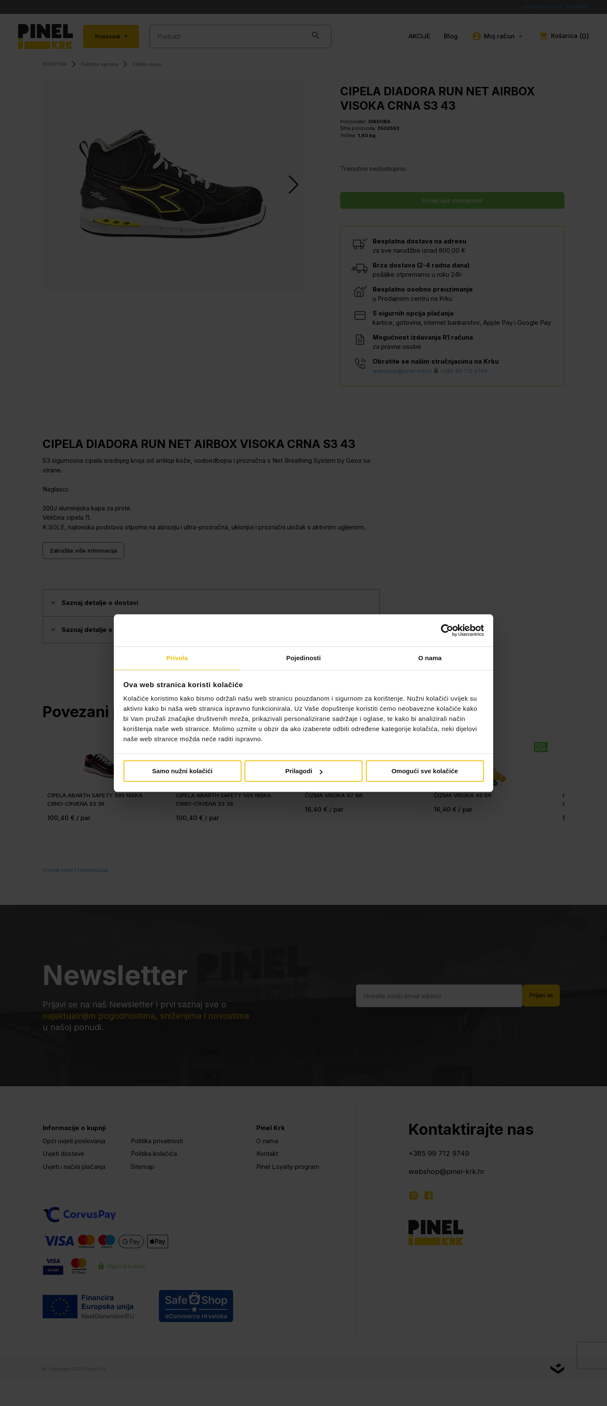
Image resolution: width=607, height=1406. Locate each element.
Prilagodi (303, 771)
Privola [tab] (177, 657)
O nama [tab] (430, 657)
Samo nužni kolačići (182, 771)
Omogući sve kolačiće (425, 771)
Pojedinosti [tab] (303, 657)
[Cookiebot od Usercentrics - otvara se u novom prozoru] (447, 629)
